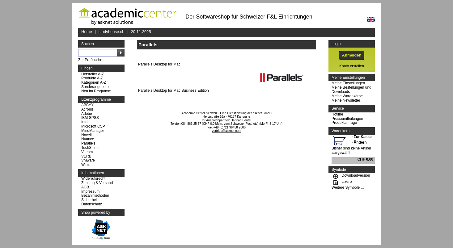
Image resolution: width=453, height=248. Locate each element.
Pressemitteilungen (347, 119)
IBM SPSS (90, 118)
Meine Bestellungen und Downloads (351, 90)
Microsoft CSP (93, 126)
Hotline (337, 114)
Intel (84, 122)
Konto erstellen (351, 66)
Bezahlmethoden (95, 196)
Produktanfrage (344, 123)
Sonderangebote (95, 87)
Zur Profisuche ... (92, 60)
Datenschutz (91, 204)
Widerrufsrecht (93, 179)
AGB (85, 187)
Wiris (85, 165)
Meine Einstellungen (348, 83)
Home (86, 31)
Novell (86, 135)
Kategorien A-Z (93, 83)
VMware (88, 160)
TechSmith (90, 148)
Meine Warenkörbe (347, 96)
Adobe (86, 114)
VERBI (86, 156)
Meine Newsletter (346, 101)
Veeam (87, 152)
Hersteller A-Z (92, 74)
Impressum (90, 192)
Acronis (87, 109)
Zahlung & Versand (97, 183)
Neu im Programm (96, 91)
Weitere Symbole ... (348, 188)
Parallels (88, 143)
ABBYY (87, 105)
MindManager (92, 131)
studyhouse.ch (112, 31)
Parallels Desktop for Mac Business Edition (173, 90)
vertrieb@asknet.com (226, 130)
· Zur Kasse (362, 137)
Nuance (87, 139)
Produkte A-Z (92, 78)
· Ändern (359, 142)
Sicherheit (89, 200)
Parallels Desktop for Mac (159, 64)
